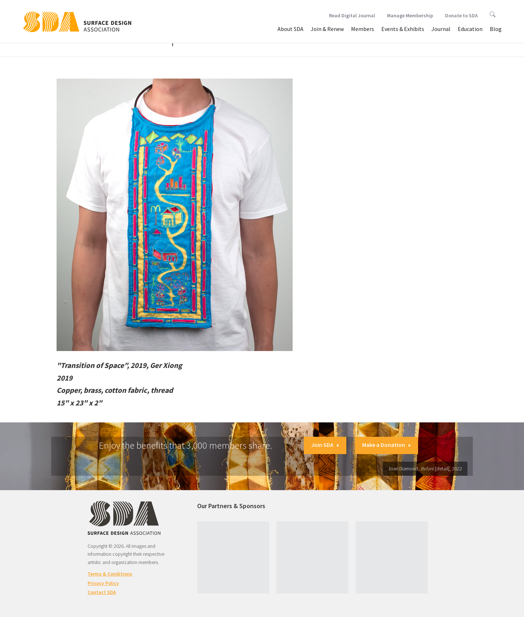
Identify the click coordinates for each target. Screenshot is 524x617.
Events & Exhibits (402, 28)
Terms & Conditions (110, 574)
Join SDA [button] (325, 444)
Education (470, 28)
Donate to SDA (461, 15)
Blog (496, 28)
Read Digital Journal (352, 15)
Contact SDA (102, 592)
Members (362, 28)
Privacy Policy (103, 583)
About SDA (290, 28)
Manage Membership (410, 15)
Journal (440, 28)
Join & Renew (327, 28)
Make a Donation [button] (386, 444)
